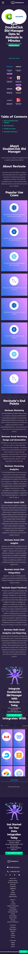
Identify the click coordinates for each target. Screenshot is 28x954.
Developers (13, 894)
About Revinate (9, 125)
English (13, 942)
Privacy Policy (13, 918)
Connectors (13, 886)
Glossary (13, 920)
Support (13, 892)
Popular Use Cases (10, 128)
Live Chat (12, 904)
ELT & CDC (13, 884)
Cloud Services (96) (14, 786)
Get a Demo (23, 951)
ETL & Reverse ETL (13, 882)
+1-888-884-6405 (13, 871)
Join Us (13, 937)
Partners (13, 935)
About (12, 933)
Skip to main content (14, 58)
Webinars (12, 931)
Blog (13, 902)
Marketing (13, 888)
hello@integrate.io (13, 867)
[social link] (6, 875)
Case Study (9, 73)
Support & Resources (12, 906)
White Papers (12, 929)
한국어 (13, 946)
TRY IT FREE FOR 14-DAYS (14, 715)
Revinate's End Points (10, 131)
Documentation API (13, 912)
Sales (12, 890)
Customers (13, 927)
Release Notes (13, 896)
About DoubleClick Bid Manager (11, 121)
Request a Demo (14, 46)
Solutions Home (13, 880)
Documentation (13, 910)
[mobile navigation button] (2, 2)
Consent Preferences (13, 922)
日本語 (13, 944)
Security (13, 914)
